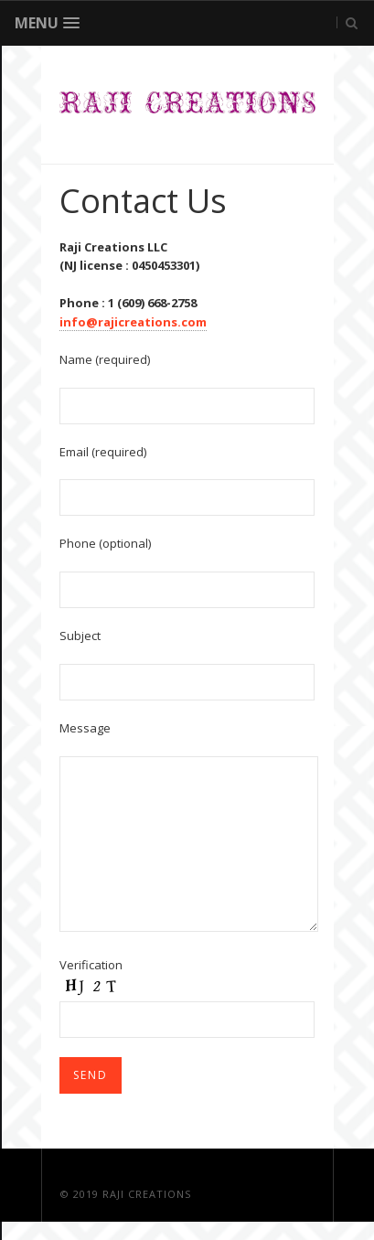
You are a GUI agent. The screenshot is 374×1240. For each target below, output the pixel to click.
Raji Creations (146, 1194)
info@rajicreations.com (133, 322)
